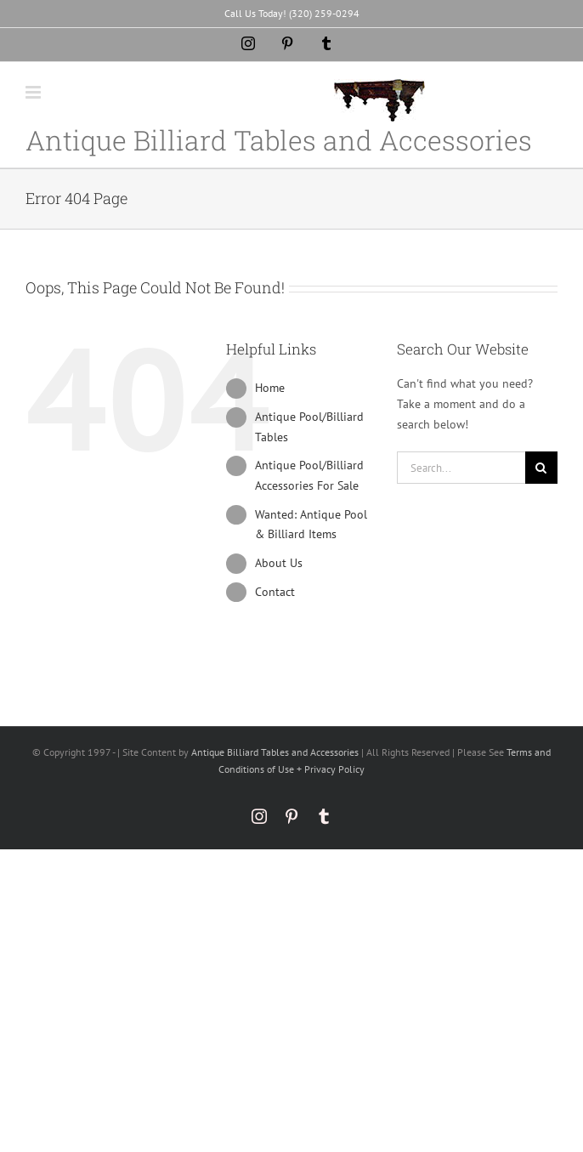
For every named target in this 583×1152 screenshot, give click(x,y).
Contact (275, 591)
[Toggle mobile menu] (34, 92)
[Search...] (461, 467)
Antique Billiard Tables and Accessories (275, 752)
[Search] (541, 467)
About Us (279, 562)
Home (270, 387)
